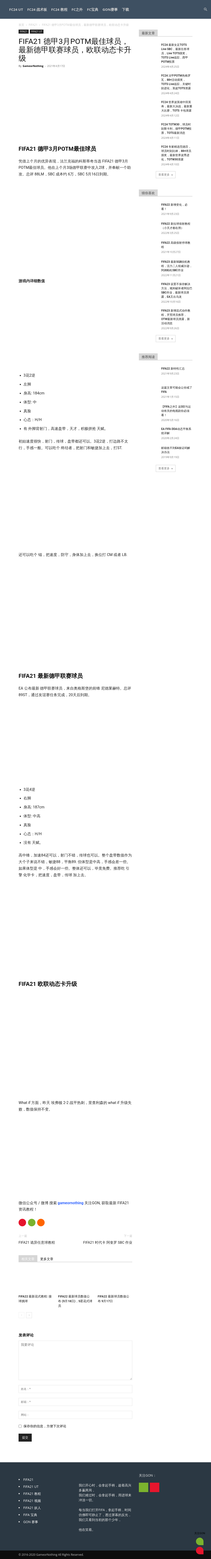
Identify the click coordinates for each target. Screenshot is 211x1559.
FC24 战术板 (37, 9)
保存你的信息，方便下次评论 (44, 1426)
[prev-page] (21, 1315)
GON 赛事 (30, 1522)
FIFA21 (33, 25)
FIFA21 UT (36, 31)
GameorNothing (33, 66)
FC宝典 (92, 9)
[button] (205, 9)
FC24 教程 (59, 9)
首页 (21, 25)
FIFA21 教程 (32, 1493)
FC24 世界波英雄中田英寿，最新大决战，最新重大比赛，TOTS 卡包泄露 (176, 106)
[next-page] (29, 1315)
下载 (125, 9)
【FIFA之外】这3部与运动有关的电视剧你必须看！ (176, 411)
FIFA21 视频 (32, 1500)
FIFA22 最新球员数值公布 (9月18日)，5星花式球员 (75, 1301)
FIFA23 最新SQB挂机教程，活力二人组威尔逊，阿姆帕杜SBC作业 (176, 266)
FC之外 (77, 9)
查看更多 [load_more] (165, 175)
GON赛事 (110, 9)
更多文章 (46, 1259)
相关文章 (28, 1259)
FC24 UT (16, 9)
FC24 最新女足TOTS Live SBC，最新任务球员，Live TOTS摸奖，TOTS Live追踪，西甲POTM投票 (175, 53)
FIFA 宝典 (30, 1515)
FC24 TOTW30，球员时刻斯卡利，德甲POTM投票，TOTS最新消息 (176, 129)
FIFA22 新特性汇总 (173, 368)
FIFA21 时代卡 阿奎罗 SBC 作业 (107, 1242)
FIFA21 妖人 (32, 1507)
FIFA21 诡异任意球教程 (37, 1242)
